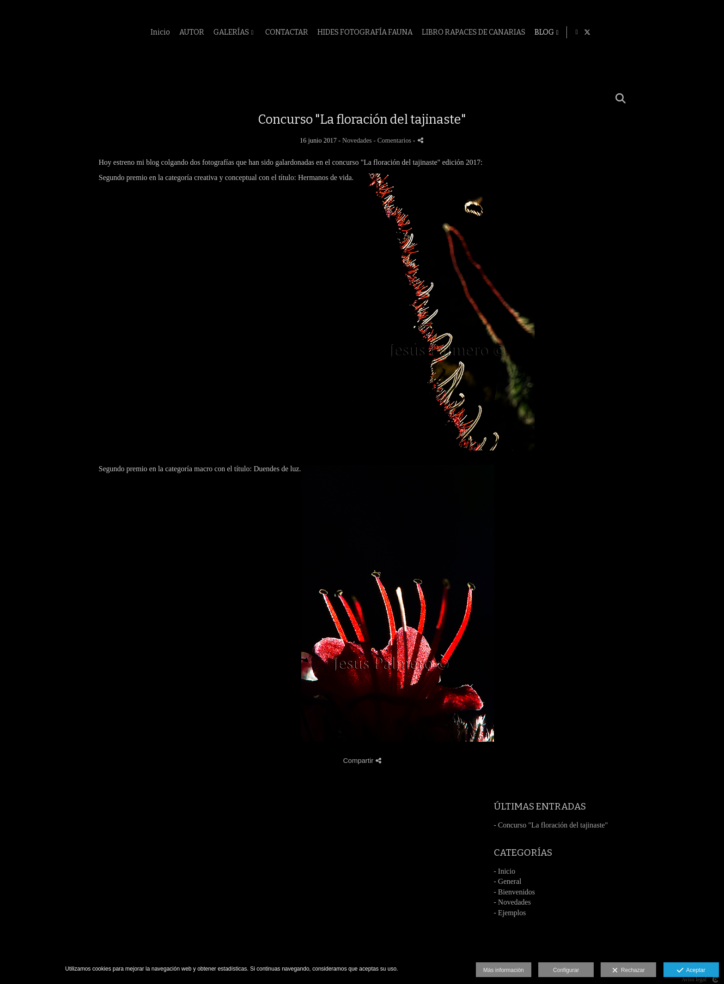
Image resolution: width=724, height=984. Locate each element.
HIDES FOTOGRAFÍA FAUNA (486, 32)
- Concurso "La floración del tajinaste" (551, 825)
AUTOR (313, 32)
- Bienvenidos (514, 892)
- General (508, 881)
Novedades (357, 140)
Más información (503, 970)
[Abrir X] (710, 32)
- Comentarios (393, 140)
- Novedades (512, 902)
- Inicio (505, 871)
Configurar (566, 970)
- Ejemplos (510, 913)
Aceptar (691, 970)
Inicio (282, 32)
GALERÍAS (353, 32)
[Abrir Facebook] (700, 32)
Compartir (362, 760)
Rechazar (628, 970)
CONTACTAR (408, 32)
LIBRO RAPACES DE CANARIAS (595, 32)
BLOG (665, 32)
